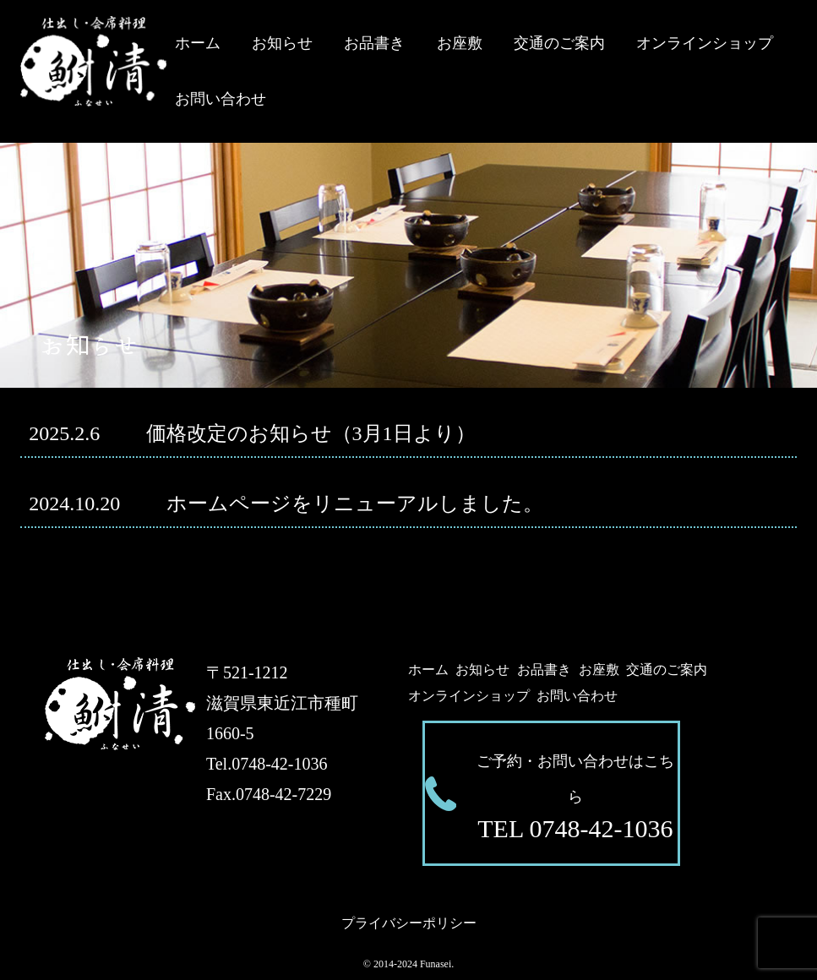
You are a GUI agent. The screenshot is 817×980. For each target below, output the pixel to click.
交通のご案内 (559, 43)
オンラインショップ (704, 43)
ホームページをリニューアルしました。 (285, 503)
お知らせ (282, 43)
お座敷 (459, 43)
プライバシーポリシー (409, 923)
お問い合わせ (220, 98)
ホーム (198, 43)
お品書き (374, 43)
